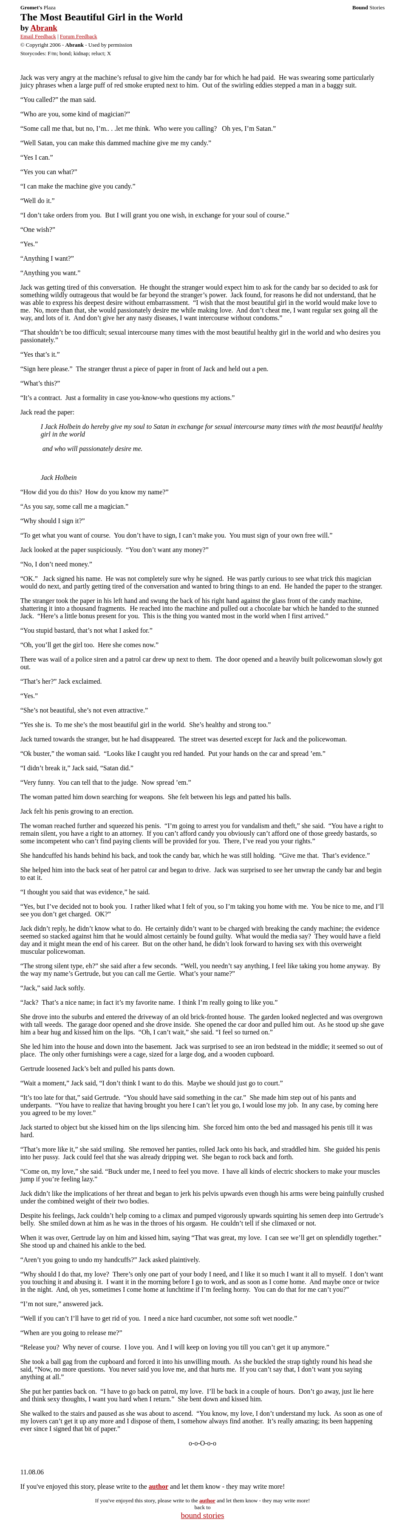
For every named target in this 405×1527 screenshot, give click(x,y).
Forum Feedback (78, 36)
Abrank (43, 27)
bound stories (202, 1515)
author (158, 1486)
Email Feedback (38, 36)
